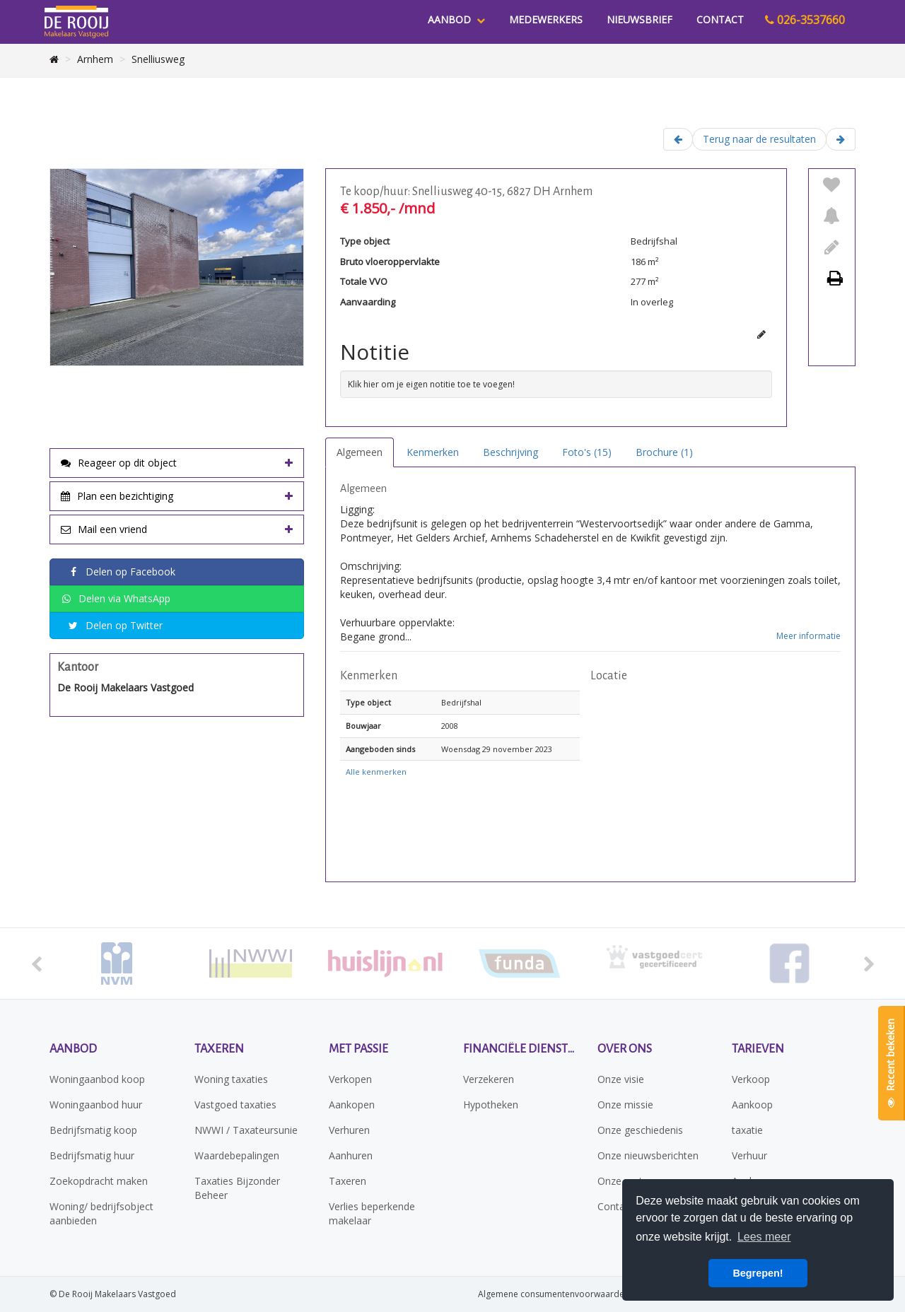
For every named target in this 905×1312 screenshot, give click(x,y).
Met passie (358, 1049)
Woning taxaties (231, 1079)
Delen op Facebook (121, 572)
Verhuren (349, 1130)
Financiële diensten (519, 1049)
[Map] (715, 779)
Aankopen (352, 1104)
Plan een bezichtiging (117, 496)
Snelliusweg (158, 59)
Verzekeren (488, 1079)
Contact (720, 19)
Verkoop (751, 1079)
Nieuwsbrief (639, 19)
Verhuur (749, 1155)
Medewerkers (546, 19)
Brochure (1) (664, 452)
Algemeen (360, 452)
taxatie (747, 1130)
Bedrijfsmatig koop (93, 1130)
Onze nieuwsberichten (648, 1155)
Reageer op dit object (119, 462)
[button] (715, 779)
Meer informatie (808, 636)
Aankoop (752, 1104)
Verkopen (350, 1079)
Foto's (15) (587, 452)
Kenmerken (433, 452)
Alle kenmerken (376, 771)
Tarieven (758, 1049)
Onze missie (625, 1104)
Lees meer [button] (764, 1237)
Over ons (624, 1049)
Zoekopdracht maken (98, 1181)
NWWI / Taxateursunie (246, 1130)
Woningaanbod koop (97, 1079)
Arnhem (95, 59)
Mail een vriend (104, 529)
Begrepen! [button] (757, 1273)
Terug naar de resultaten (759, 139)
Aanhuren (351, 1155)
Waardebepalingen (236, 1155)
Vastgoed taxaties (235, 1104)
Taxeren (219, 1049)
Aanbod (456, 19)
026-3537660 (805, 20)
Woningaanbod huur (95, 1104)
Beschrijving (510, 452)
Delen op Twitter (115, 626)
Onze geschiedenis (640, 1130)
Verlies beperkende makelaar (372, 1213)
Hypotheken (490, 1104)
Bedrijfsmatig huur (91, 1155)
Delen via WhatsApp (115, 599)
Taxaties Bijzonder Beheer (237, 1188)
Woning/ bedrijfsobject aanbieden (101, 1213)
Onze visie (620, 1079)
